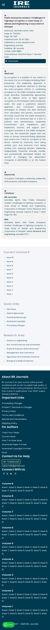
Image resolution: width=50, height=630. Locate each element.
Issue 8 (10, 265)
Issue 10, (29, 503)
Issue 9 (10, 261)
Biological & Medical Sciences (20, 361)
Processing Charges (16, 325)
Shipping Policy (9, 423)
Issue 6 (10, 273)
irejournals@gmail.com (13, 465)
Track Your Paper (11, 432)
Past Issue (11, 309)
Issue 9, (21, 490)
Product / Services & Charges (17, 407)
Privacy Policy (9, 411)
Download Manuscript (16, 317)
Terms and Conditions (13, 415)
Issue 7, (5, 490)
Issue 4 (10, 282)
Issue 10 (10, 257)
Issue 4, (28, 487)
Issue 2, (12, 487)
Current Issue (8, 436)
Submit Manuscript (15, 313)
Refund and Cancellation (14, 419)
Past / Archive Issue (12, 440)
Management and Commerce (20, 352)
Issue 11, (37, 503)
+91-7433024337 (11, 461)
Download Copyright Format (16, 448)
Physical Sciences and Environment (23, 349)
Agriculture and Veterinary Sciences (23, 357)
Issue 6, (44, 487)
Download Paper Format (14, 444)
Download (11, 61)
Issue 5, (36, 487)
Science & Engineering (17, 340)
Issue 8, (13, 490)
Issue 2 (10, 290)
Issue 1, (5, 487)
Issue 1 (9, 294)
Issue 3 (10, 286)
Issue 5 (10, 278)
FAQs (4, 452)
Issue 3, (20, 487)
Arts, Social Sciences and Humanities (23, 344)
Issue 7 (10, 269)
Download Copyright (16, 321)
